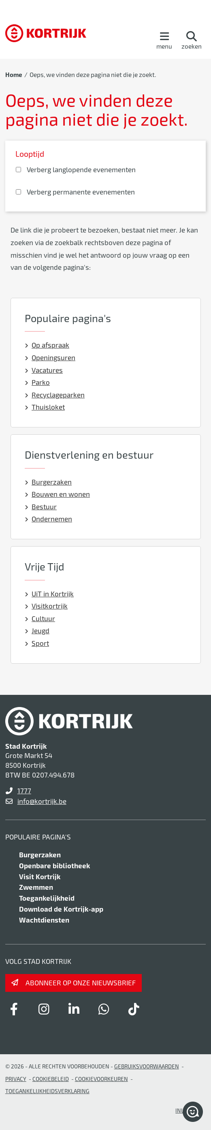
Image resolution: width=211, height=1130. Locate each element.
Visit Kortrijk (39, 876)
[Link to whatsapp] (104, 1009)
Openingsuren (50, 357)
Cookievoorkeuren (101, 1078)
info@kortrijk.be (41, 801)
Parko (37, 382)
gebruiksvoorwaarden (146, 1066)
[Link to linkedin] (74, 1009)
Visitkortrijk (46, 606)
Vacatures (44, 370)
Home (13, 74)
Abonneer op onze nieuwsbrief (81, 982)
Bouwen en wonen (57, 494)
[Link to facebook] (14, 1009)
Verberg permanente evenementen (81, 192)
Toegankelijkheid (47, 898)
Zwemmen (36, 887)
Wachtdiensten (44, 920)
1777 (24, 790)
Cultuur (40, 618)
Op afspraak (47, 345)
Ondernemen (48, 519)
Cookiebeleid (50, 1078)
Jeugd (37, 630)
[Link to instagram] (44, 1009)
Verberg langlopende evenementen (81, 169)
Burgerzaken (48, 482)
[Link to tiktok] (134, 1009)
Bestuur (41, 506)
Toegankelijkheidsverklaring (47, 1090)
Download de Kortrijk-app (61, 909)
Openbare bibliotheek (54, 865)
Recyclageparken (55, 395)
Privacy (15, 1078)
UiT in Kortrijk (49, 594)
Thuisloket (45, 407)
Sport (37, 643)
